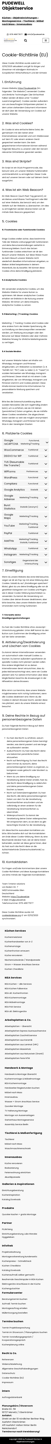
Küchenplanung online (13, 1344)
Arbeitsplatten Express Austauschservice (25, 1030)
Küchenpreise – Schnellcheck (16, 1261)
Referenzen (8, 1359)
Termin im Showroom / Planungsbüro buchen (24, 1332)
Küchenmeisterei (13, 937)
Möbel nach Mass (13, 1092)
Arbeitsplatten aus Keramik (18, 1039)
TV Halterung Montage (16, 1110)
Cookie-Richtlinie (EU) (13, 1377)
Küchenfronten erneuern (17, 950)
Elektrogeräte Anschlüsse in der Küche (21, 1283)
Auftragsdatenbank (12, 1397)
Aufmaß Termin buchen (14, 1303)
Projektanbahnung (11, 1252)
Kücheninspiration (11, 1194)
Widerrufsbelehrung (12, 1364)
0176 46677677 (16, 34)
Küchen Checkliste (14, 969)
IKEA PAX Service (13, 1006)
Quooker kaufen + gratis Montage (19, 1214)
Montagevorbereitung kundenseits (19, 1256)
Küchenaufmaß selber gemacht (18, 1274)
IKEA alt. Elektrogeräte (16, 1011)
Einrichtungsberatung (13, 1190)
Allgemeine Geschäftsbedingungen (20, 1368)
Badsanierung (12, 1167)
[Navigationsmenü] (46, 40)
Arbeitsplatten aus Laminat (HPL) (21, 1044)
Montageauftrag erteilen (14, 1308)
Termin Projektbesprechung (16, 1327)
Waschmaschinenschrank (18, 1148)
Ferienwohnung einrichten (18, 1172)
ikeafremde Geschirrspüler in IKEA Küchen (22, 1279)
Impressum (7, 1382)
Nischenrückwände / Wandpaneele (22, 959)
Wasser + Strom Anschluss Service (22, 1101)
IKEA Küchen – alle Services (18, 983)
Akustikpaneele (12, 1177)
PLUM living (7, 1229)
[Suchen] (25, 40)
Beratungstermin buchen (14, 1299)
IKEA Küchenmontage (15, 997)
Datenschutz (8, 1373)
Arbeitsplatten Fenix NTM (17, 1058)
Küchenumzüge (13, 946)
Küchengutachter (11, 1288)
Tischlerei (9, 1139)
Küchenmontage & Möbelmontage (22, 1078)
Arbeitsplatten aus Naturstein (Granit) (24, 1053)
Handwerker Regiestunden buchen (22, 1087)
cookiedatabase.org (11, 915)
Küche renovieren (13, 955)
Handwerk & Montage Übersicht (21, 1074)
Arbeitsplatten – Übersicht (18, 1026)
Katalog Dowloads (11, 1199)
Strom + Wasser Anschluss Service (22, 964)
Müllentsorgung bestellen (15, 1312)
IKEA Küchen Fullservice (16, 988)
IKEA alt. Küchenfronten (16, 993)
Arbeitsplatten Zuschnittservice (21, 1035)
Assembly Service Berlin (16, 1124)
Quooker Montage (14, 1106)
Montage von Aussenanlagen (19, 1115)
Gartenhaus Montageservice (19, 1119)
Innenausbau (11, 1097)
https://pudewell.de (27, 88)
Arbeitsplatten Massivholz (18, 1049)
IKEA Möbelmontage (15, 1002)
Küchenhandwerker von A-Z (19, 941)
